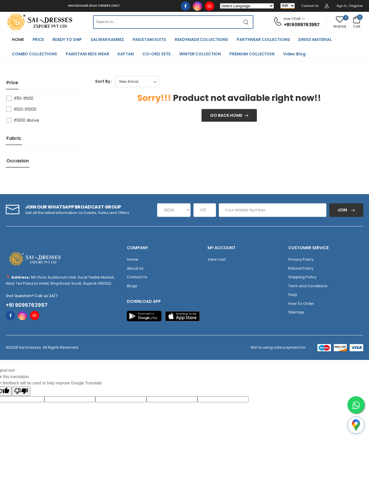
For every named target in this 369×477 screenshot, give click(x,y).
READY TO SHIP (67, 39)
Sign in (341, 5)
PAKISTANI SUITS (149, 39)
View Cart (217, 259)
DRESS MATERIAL (315, 39)
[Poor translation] (21, 391)
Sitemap (296, 312)
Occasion (17, 160)
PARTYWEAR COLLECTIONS (263, 39)
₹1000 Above (26, 120)
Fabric (13, 138)
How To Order (301, 303)
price (12, 82)
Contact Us (310, 5)
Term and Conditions (307, 286)
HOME (18, 39)
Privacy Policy (301, 259)
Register (356, 5)
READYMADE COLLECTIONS (201, 39)
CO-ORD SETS (156, 54)
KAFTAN (125, 54)
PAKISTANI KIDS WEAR (87, 54)
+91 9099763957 (302, 24)
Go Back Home (226, 115)
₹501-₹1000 (25, 109)
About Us (135, 268)
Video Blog (294, 54)
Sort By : (103, 81)
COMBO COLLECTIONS (34, 54)
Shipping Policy (302, 277)
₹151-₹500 (23, 98)
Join (342, 210)
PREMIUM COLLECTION (251, 54)
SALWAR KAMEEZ (107, 39)
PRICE (38, 39)
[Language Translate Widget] (247, 6)
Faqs (292, 294)
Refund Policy (300, 268)
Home (132, 259)
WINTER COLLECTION (200, 54)
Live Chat (292, 18)
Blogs (132, 286)
